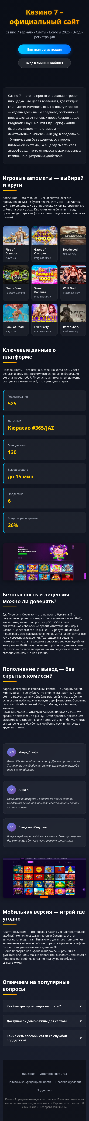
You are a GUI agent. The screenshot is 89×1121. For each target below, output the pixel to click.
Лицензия (29, 1074)
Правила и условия (68, 1082)
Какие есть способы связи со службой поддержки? (44, 1038)
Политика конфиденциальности (29, 1082)
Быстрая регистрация (44, 49)
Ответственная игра (53, 1074)
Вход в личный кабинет (44, 63)
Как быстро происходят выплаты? (44, 1006)
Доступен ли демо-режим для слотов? (44, 1021)
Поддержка (44, 1090)
